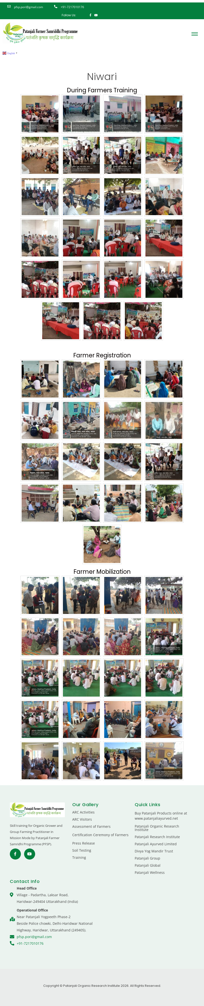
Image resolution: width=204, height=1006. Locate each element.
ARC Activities (83, 812)
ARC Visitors (82, 819)
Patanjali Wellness (150, 872)
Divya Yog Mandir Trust (154, 851)
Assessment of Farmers (91, 826)
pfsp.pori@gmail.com (28, 7)
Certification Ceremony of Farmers (100, 834)
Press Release (83, 843)
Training (79, 857)
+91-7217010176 (72, 7)
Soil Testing (81, 850)
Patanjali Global (147, 865)
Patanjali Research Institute (157, 836)
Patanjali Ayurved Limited (156, 844)
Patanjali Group (147, 858)
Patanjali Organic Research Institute (157, 828)
